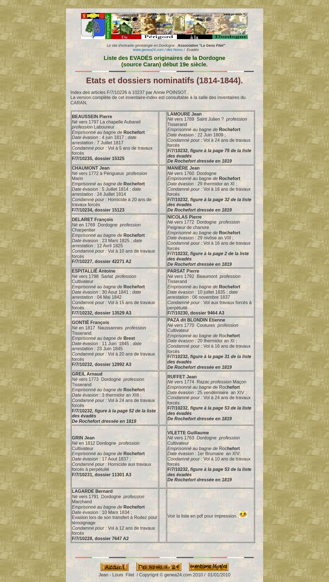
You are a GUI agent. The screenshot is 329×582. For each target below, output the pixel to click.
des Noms (174, 50)
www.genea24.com (148, 50)
